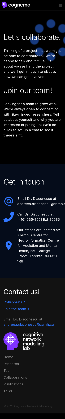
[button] (60, 5)
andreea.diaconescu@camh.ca (28, 324)
